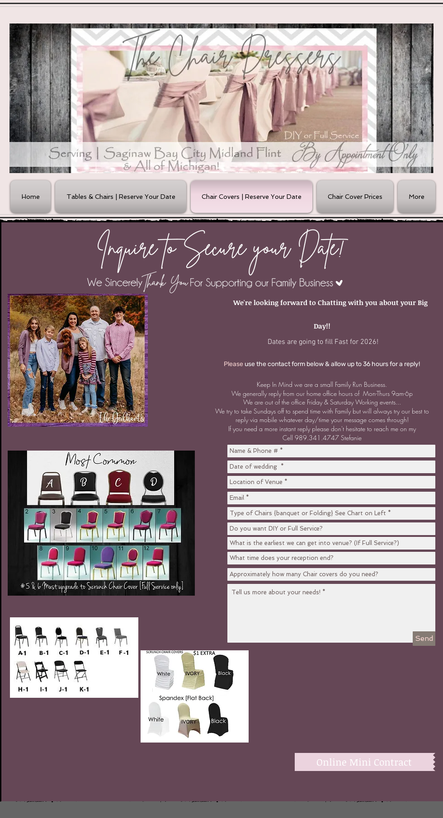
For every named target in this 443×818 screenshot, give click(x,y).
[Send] (424, 638)
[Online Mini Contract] (364, 762)
